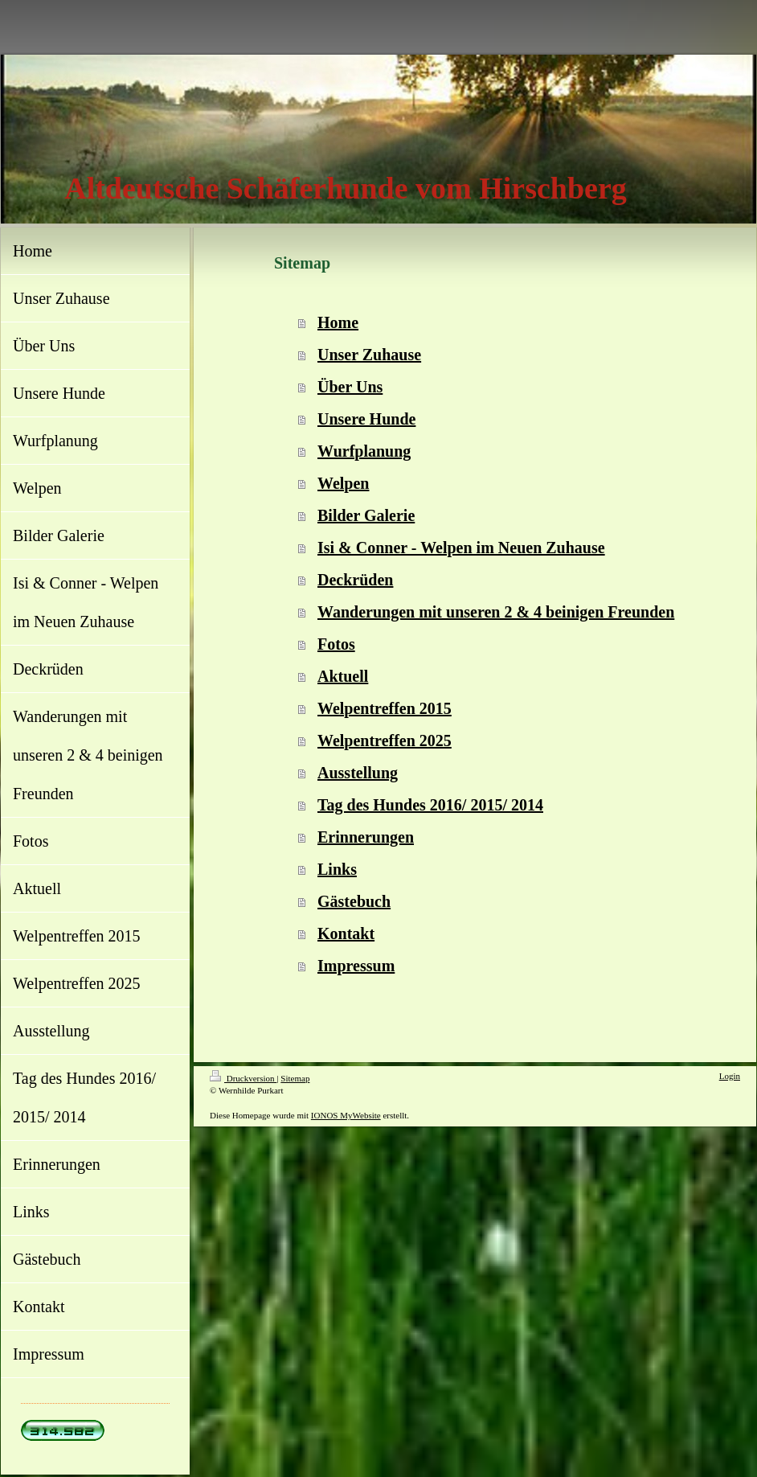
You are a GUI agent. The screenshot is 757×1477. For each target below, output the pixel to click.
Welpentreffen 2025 (384, 740)
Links (337, 869)
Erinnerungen (365, 837)
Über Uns (350, 387)
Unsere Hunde (366, 419)
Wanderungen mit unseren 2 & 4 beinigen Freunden (495, 612)
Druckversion (243, 1078)
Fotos (336, 644)
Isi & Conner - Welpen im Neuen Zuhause (461, 547)
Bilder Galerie (366, 515)
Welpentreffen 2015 (384, 708)
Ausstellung (357, 773)
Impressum (356, 965)
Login (729, 1076)
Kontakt (345, 933)
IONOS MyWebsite (346, 1115)
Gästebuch (354, 901)
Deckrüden (355, 580)
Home (337, 322)
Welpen (343, 483)
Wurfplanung (364, 451)
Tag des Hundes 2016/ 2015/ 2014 (430, 805)
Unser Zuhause (369, 354)
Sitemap (294, 1078)
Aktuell (342, 676)
